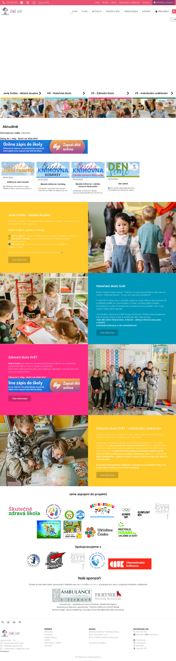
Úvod (74, 11)
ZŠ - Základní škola (110, 93)
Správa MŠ (44, 2)
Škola (113, 2)
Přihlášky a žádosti (164, 2)
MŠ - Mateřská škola (66, 93)
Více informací (60, 63)
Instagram (139, 643)
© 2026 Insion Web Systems (88, 657)
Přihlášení (162, 11)
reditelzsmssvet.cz (89, 584)
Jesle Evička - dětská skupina (22, 93)
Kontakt (146, 11)
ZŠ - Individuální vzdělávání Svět (15, 648)
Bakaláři (138, 645)
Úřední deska (131, 11)
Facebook (141, 640)
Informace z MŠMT (52, 643)
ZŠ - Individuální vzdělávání (154, 93)
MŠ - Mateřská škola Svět (11, 643)
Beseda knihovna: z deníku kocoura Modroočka (88, 185)
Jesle (97, 2)
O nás (85, 11)
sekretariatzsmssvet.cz (147, 634)
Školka (105, 2)
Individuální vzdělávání (129, 2)
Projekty (48, 634)
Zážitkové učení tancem (18, 182)
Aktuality (97, 11)
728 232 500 (10, 2)
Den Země (123, 183)
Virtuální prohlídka (97, 643)
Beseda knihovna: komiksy (53, 184)
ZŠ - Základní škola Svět (11, 646)
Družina (146, 2)
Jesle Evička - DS (8, 640)
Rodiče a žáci (113, 11)
